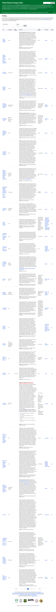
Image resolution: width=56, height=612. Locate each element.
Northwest (46, 246)
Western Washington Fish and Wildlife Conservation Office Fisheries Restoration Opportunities (5, 59)
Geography (17, 24)
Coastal (46, 251)
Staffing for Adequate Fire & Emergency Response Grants (5, 133)
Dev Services (37, 605)
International (47, 293)
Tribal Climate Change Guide (12, 3)
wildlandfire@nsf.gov (28, 179)
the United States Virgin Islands (47, 223)
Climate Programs (21, 12)
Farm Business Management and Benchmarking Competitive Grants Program (5, 236)
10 (24, 589)
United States (47, 217)
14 (31, 589)
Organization (10, 29)
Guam (48, 224)
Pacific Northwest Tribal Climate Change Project (22, 5)
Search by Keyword (5, 24)
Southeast (46, 249)
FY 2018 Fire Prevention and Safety (5, 209)
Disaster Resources (40, 12)
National (46, 40)
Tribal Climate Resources (14, 12)
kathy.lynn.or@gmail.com (46, 18)
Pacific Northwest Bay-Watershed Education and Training (5, 577)
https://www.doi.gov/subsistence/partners (27, 94)
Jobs (44, 12)
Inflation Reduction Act (27, 483)
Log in (54, 12)
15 (33, 589)
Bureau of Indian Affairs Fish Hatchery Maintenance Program (5, 105)
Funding (3, 12)
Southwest (46, 247)
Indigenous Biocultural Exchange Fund (5, 293)
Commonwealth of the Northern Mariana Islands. (47, 228)
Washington (46, 344)
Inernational (46, 438)
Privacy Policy (29, 605)
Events (47, 12)
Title (3, 29)
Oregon (46, 343)
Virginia (46, 325)
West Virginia (47, 324)
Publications (26, 12)
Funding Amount (39, 30)
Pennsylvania (47, 327)
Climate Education (34, 12)
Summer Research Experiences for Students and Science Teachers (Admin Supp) (5, 560)
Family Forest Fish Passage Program (4, 119)
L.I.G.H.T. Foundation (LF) (42, 5)
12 (28, 589)
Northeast (46, 248)
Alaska (46, 88)
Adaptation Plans (7, 12)
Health (30, 12)
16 (35, 589)
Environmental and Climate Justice (24, 480)
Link (51, 40)
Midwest (46, 466)
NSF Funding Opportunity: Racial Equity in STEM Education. (5, 264)
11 (26, 589)
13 (29, 589)
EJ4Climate (4, 514)
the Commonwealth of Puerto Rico (47, 220)
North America (47, 514)
